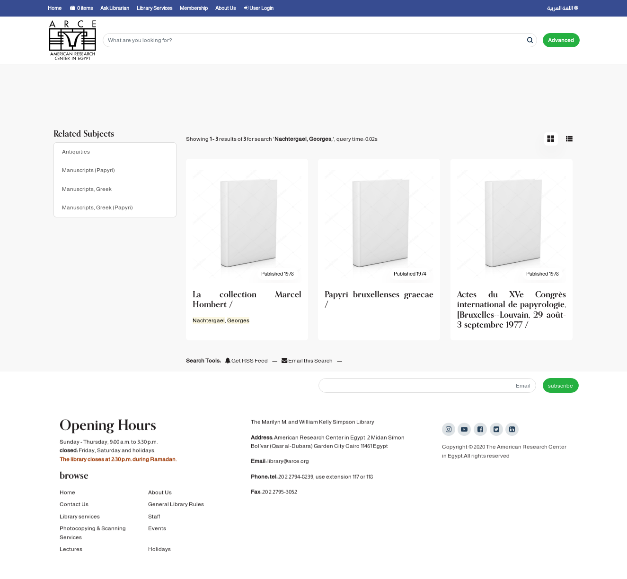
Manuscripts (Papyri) (88, 170)
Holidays (159, 551)
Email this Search (308, 360)
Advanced (561, 40)
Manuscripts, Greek (87, 189)
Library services (80, 518)
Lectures (71, 551)
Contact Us (74, 506)
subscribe (560, 385)
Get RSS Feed (246, 360)
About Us (160, 494)
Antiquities (76, 151)
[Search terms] (320, 40)
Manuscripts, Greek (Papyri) (97, 207)
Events (157, 530)
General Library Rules (176, 506)
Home (67, 494)
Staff (154, 518)
